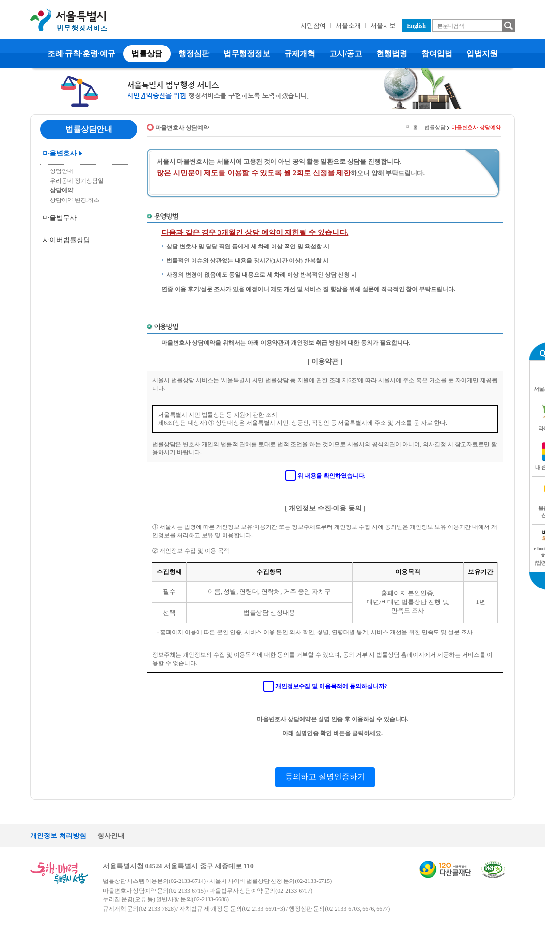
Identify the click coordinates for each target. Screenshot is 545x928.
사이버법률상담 (66, 240)
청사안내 (111, 835)
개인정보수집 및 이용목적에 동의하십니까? (331, 686)
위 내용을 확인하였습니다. (331, 475)
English (416, 25)
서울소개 (348, 25)
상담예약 (61, 190)
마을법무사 (60, 217)
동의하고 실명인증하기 (325, 777)
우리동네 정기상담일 (77, 180)
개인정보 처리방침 (58, 835)
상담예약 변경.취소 (74, 200)
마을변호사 (60, 153)
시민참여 (313, 25)
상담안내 (61, 171)
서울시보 (383, 25)
